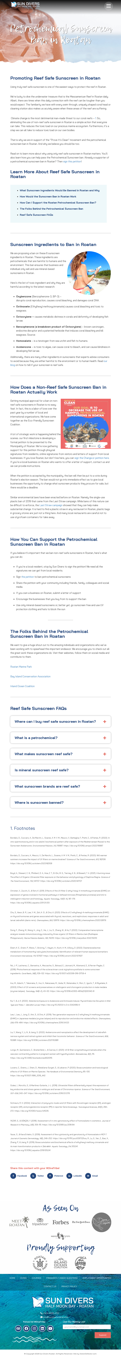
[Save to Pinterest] (55, 1176)
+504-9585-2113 (51, 1313)
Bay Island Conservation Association (31, 676)
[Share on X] (37, 1176)
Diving (23, 1278)
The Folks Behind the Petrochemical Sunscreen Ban (51, 208)
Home (12, 1278)
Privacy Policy (69, 1286)
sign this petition (72, 161)
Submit (102, 1335)
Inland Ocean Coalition (22, 686)
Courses (36, 1278)
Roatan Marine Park (21, 666)
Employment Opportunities (97, 1278)
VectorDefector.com (88, 1354)
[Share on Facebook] (19, 1176)
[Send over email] (92, 1176)
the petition (27, 576)
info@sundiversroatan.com (55, 1317)
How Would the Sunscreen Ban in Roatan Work (48, 196)
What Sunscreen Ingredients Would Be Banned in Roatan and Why (59, 190)
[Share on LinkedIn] (74, 1176)
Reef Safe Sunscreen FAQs (36, 214)
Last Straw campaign (50, 505)
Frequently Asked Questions (62, 1278)
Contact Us (50, 1286)
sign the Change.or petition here (92, 457)
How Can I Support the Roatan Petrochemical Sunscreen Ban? (58, 202)
